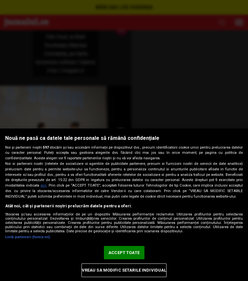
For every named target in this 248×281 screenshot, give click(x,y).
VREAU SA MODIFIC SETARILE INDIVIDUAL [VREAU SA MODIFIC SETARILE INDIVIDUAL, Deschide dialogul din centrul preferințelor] (124, 270)
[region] (124, 204)
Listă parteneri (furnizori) (27, 237)
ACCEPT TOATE (124, 252)
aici (43, 185)
